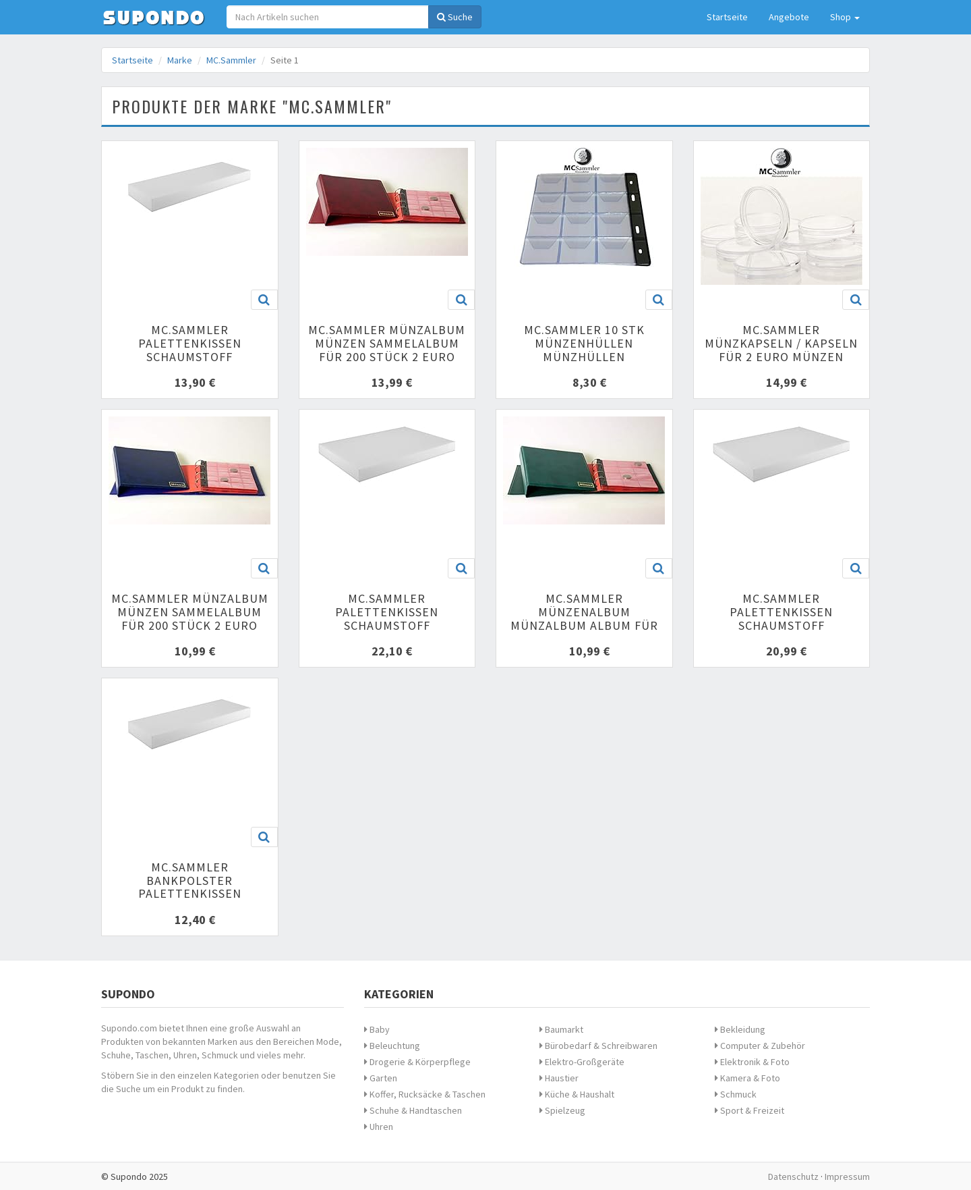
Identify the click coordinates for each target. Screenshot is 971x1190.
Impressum (847, 1176)
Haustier (559, 1078)
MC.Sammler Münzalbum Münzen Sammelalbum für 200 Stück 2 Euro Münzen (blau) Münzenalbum (189, 625)
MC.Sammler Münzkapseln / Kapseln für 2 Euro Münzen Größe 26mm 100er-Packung (781, 356)
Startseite (727, 17)
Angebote (789, 17)
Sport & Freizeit (749, 1110)
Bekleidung (740, 1029)
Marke (179, 60)
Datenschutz (793, 1176)
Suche (455, 17)
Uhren (378, 1126)
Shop (845, 17)
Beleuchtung (392, 1045)
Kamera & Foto (747, 1078)
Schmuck (736, 1094)
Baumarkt (561, 1029)
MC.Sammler (231, 60)
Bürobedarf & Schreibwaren (598, 1045)
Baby (377, 1029)
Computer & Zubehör (760, 1045)
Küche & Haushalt (576, 1094)
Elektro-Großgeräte (581, 1062)
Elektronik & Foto (752, 1062)
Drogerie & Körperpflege (417, 1062)
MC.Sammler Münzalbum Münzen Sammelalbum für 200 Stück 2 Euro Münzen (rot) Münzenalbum (386, 356)
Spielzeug (562, 1110)
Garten (380, 1078)
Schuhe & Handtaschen (413, 1110)
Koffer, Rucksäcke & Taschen (425, 1094)
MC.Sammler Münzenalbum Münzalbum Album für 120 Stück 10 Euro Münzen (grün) (584, 625)
